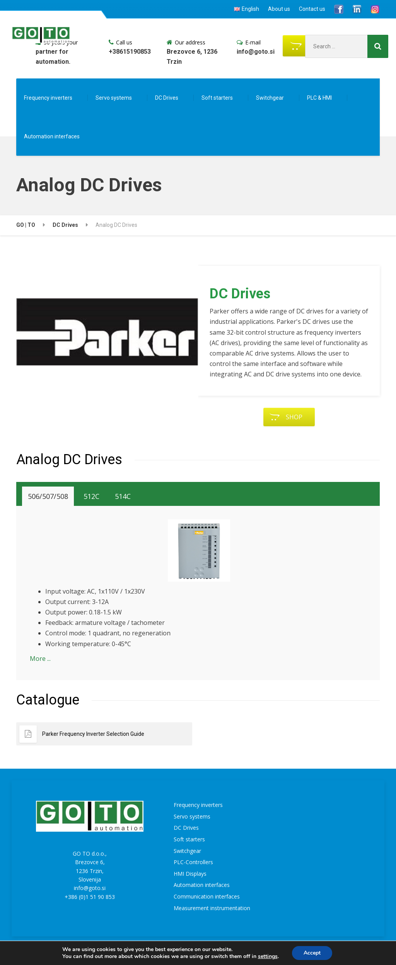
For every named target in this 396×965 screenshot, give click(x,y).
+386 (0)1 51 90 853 (90, 896)
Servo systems (114, 98)
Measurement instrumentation (212, 908)
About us (279, 9)
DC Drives (166, 98)
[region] (107, 346)
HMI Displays (190, 873)
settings (268, 956)
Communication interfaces (207, 896)
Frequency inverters (48, 98)
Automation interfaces (52, 136)
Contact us (312, 9)
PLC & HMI (319, 98)
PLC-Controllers (193, 862)
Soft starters (217, 98)
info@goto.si (90, 888)
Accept (312, 952)
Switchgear (270, 98)
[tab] (48, 496)
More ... (40, 658)
